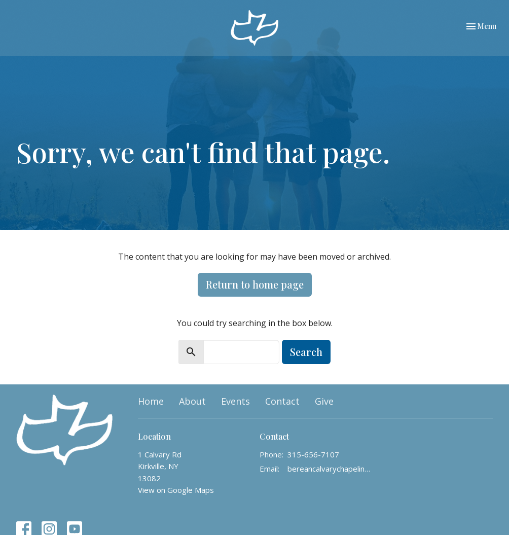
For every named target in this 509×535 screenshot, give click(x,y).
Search (306, 352)
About (192, 401)
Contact (282, 401)
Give (324, 401)
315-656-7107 (313, 454)
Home (151, 401)
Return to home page (255, 284)
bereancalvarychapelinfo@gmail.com (329, 468)
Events (235, 401)
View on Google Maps (176, 490)
